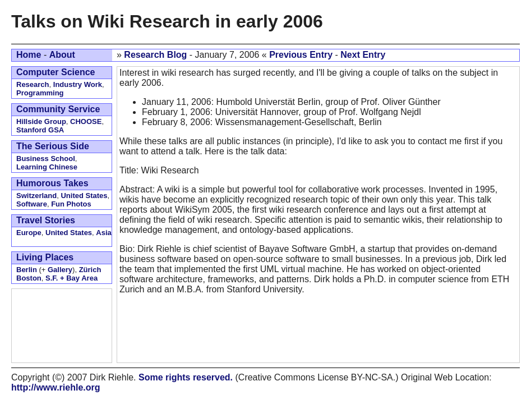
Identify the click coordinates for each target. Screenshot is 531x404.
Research (32, 84)
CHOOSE (85, 121)
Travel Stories (45, 220)
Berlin (26, 269)
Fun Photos (71, 204)
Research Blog (155, 54)
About (62, 54)
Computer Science (55, 72)
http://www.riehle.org (55, 387)
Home (28, 54)
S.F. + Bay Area (71, 278)
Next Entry (362, 54)
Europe (28, 232)
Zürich (90, 269)
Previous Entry (301, 54)
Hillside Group (41, 121)
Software (31, 204)
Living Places (44, 257)
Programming (40, 93)
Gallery (60, 269)
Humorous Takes (52, 183)
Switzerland (36, 195)
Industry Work (77, 84)
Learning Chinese (46, 167)
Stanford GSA (40, 130)
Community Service (58, 109)
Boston (28, 278)
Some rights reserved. (185, 377)
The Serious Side (52, 146)
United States (84, 195)
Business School (45, 158)
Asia (103, 232)
